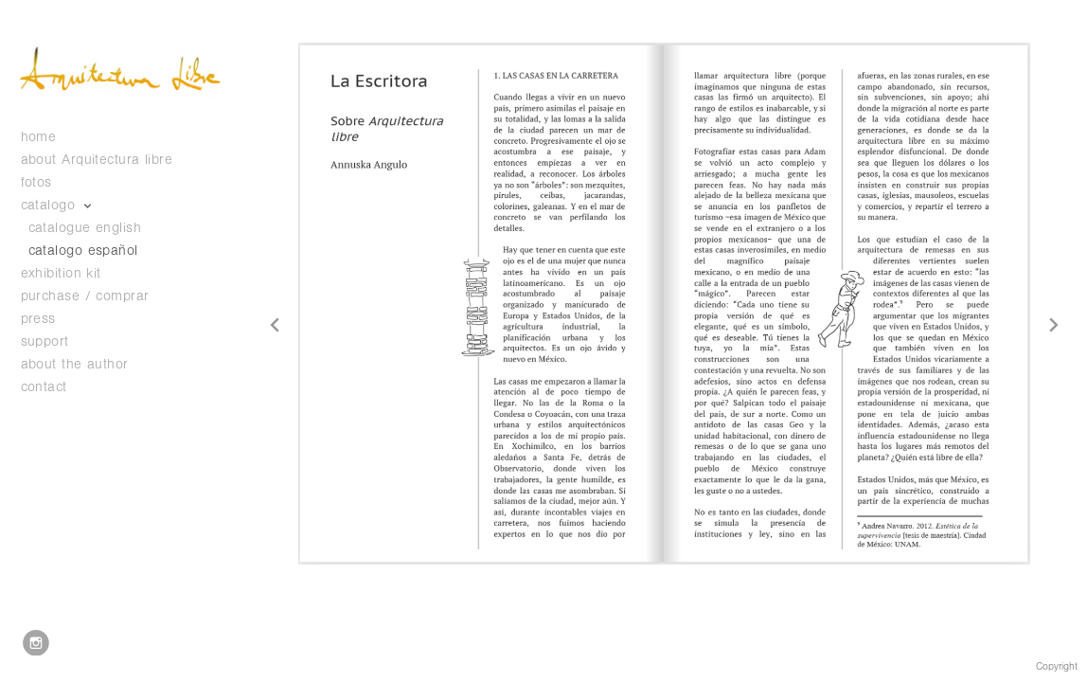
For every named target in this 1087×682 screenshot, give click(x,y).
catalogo (58, 205)
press (38, 319)
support (55, 341)
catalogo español (83, 250)
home (39, 137)
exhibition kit (61, 273)
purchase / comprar (85, 296)
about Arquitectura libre (97, 160)
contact (44, 387)
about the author (75, 364)
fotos (46, 182)
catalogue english (85, 228)
